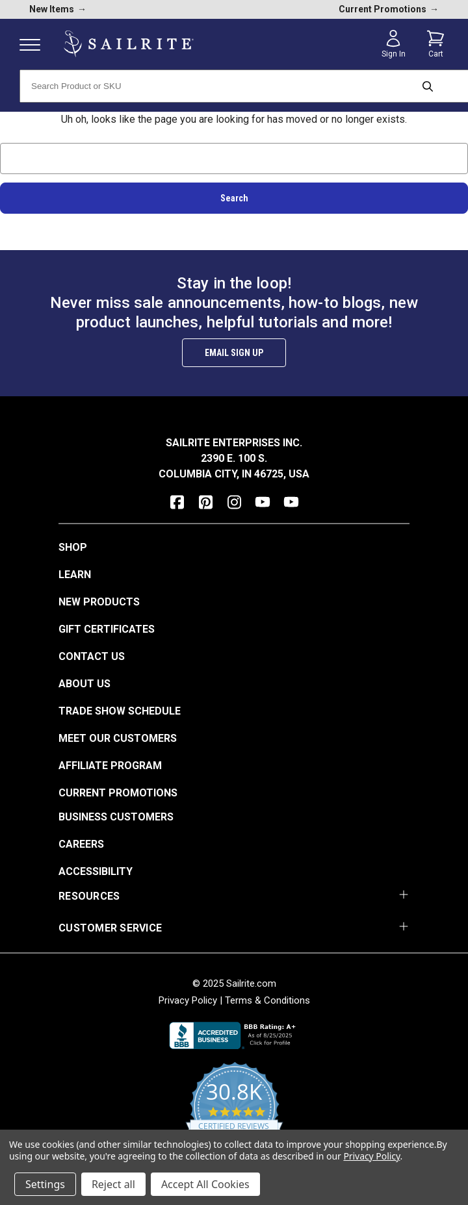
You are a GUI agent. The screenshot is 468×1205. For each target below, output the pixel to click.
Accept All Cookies (205, 1184)
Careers (81, 844)
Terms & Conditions (267, 1000)
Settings (45, 1184)
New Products (99, 602)
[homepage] (129, 44)
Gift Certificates (106, 629)
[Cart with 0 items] (435, 44)
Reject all (113, 1184)
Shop (72, 547)
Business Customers (116, 817)
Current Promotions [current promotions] (389, 9)
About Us (84, 684)
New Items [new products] (57, 9)
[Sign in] (393, 44)
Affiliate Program (110, 765)
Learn (74, 574)
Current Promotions (117, 793)
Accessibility (95, 871)
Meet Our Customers (117, 738)
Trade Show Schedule (119, 711)
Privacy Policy (188, 1000)
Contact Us (91, 656)
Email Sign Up (234, 353)
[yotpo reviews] (234, 1114)
